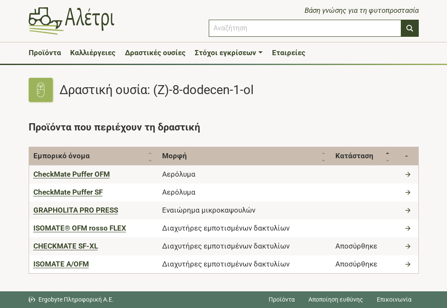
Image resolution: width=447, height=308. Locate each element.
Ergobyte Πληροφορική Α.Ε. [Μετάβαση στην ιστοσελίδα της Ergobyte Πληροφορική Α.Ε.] (76, 299)
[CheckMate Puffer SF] (68, 192)
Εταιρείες (288, 52)
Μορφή (176, 155)
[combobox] (305, 28)
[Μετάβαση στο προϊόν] (409, 174)
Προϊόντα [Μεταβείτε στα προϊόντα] (282, 299)
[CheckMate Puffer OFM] (71, 174)
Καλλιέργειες (92, 52)
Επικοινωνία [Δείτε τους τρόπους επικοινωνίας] (394, 299)
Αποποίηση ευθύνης (335, 299)
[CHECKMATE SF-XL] (65, 246)
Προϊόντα (45, 52)
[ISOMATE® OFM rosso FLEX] (79, 228)
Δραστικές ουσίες (155, 52)
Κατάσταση (358, 155)
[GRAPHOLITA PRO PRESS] (75, 210)
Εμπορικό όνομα (61, 155)
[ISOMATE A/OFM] (61, 264)
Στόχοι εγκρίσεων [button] (225, 52)
